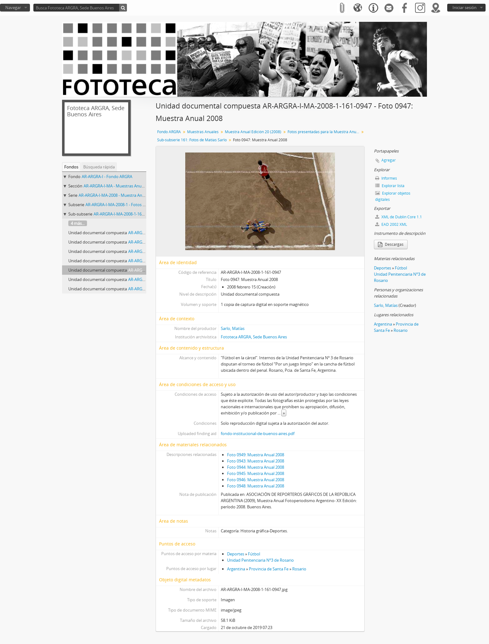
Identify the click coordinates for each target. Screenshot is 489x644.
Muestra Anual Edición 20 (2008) (253, 131)
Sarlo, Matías (232, 328)
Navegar (13, 7)
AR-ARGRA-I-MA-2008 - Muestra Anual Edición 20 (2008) (129, 195)
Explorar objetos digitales (392, 196)
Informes (386, 178)
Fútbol (254, 554)
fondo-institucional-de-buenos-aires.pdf (257, 433)
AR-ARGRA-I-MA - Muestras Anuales (116, 186)
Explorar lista (389, 185)
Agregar (388, 160)
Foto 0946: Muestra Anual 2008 (255, 479)
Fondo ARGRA (169, 131)
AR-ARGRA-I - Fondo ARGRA (107, 176)
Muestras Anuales (203, 131)
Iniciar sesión (465, 7)
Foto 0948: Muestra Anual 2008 (255, 486)
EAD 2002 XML (391, 224)
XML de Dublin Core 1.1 (398, 217)
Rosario (299, 569)
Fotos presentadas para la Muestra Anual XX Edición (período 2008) (324, 131)
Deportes (235, 554)
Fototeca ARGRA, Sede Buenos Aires (254, 337)
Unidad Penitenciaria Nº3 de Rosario (260, 560)
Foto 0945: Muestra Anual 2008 (255, 473)
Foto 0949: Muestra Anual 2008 (255, 455)
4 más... (78, 223)
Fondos (71, 167)
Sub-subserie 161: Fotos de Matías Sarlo (192, 140)
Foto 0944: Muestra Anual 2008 (255, 467)
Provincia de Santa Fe (268, 569)
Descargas (391, 244)
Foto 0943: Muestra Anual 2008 (255, 461)
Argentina (236, 569)
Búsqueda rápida (99, 167)
